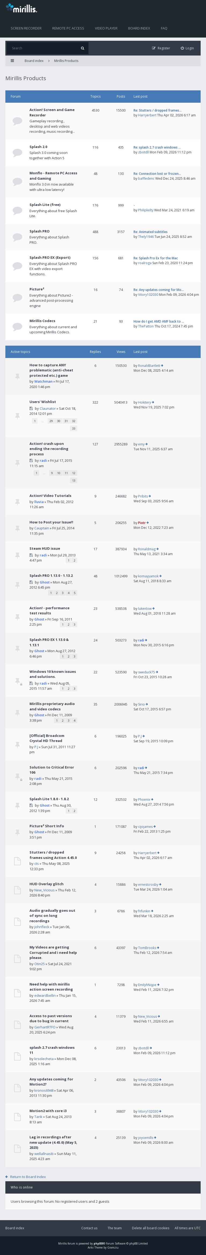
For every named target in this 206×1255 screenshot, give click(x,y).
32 (73, 421)
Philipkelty (145, 210)
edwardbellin (45, 995)
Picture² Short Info (47, 826)
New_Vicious (44, 890)
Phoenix (144, 799)
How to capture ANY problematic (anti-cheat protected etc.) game (51, 370)
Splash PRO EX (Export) (50, 257)
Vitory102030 (148, 294)
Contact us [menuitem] (89, 1228)
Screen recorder (26, 28)
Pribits (143, 496)
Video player (106, 28)
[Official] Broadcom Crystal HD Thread (47, 738)
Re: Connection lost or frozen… (157, 173)
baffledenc (146, 178)
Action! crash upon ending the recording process (49, 448)
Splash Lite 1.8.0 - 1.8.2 (49, 798)
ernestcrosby (148, 884)
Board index (139, 28)
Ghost (45, 582)
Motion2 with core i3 (48, 1110)
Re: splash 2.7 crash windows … (157, 147)
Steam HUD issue (45, 548)
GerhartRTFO (45, 1027)
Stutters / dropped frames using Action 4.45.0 (53, 855)
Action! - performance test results (49, 611)
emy (141, 444)
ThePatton (146, 326)
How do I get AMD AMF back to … (159, 321)
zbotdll (143, 152)
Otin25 (39, 963)
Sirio (141, 704)
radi (43, 460)
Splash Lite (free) (45, 204)
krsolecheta (44, 1058)
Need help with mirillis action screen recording (51, 987)
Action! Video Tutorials (50, 495)
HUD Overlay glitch (47, 883)
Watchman (43, 381)
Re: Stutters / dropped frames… (158, 110)
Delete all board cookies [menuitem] (150, 1228)
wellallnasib (44, 1153)
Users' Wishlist (43, 401)
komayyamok (148, 576)
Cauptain (41, 528)
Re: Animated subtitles (151, 232)
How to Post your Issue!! (51, 522)
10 (58, 473)
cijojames (145, 826)
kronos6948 (43, 1090)
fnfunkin (144, 911)
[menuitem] (187, 48)
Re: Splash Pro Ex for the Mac (156, 258)
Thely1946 (146, 236)
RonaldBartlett (149, 365)
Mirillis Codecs (42, 320)
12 (73, 473)
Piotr (142, 523)
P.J (36, 746)
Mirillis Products (66, 60)
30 (58, 421)
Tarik (38, 1116)
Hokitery (144, 402)
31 (66, 421)
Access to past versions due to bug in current (51, 1018)
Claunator (48, 408)
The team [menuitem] (115, 1228)
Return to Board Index (28, 1176)
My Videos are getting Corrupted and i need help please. (53, 952)
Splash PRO (40, 231)
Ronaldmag (147, 549)
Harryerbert (147, 115)
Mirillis (62, 1243)
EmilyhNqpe (147, 985)
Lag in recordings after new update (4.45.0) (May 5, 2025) (53, 1142)
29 (51, 421)
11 (66, 473)
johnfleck (41, 926)
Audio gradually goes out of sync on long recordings (52, 915)
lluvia (39, 501)
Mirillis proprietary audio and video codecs (52, 706)
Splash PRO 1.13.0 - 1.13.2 (51, 575)
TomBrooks (147, 948)
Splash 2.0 (38, 146)
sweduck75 (146, 672)
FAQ (164, 28)
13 (73, 480)
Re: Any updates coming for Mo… (159, 289)
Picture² (37, 289)
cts (36, 863)
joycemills (145, 1137)
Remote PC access (68, 28)
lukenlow (145, 608)
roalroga (145, 263)
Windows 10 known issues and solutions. (53, 674)
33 (73, 428)
